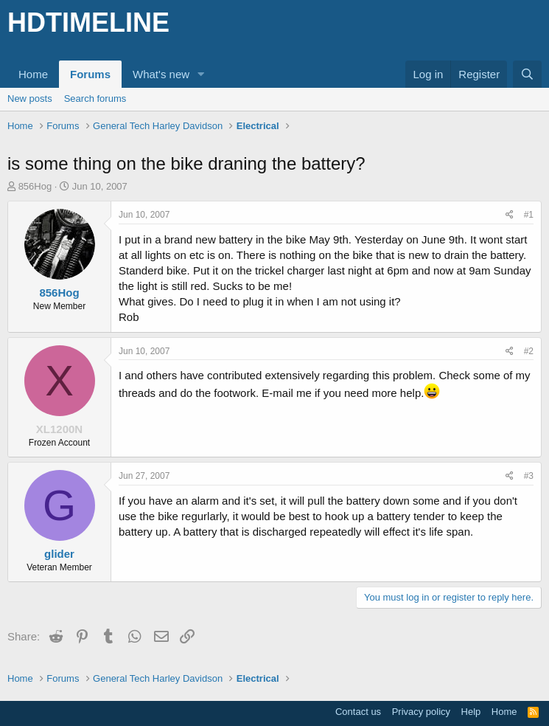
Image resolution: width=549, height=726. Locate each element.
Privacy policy (421, 711)
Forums (90, 74)
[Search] (527, 74)
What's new (161, 74)
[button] (201, 74)
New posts (29, 98)
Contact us (358, 711)
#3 (529, 476)
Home (33, 74)
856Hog (35, 186)
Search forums (95, 98)
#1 (529, 215)
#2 (529, 351)
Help (471, 711)
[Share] (509, 215)
